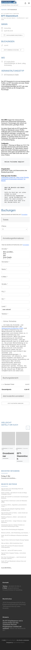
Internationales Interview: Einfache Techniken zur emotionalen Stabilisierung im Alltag (13, 525)
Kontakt (5, 590)
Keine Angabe (15, 257)
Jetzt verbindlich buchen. (12, 50)
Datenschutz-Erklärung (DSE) (13, 328)
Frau (15, 254)
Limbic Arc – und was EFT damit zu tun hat (11, 550)
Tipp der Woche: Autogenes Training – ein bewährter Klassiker (13, 553)
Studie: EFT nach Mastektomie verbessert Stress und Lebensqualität (13, 561)
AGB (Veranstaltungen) (10, 602)
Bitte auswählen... (15, 252)
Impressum (6, 604)
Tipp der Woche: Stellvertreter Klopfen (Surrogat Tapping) (15, 540)
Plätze (4, 226)
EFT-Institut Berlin (9, 61)
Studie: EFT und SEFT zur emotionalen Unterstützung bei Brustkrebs (14, 497)
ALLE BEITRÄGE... (6, 567)
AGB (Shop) (21, 602)
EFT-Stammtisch (22, 456)
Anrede (5, 249)
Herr (15, 255)
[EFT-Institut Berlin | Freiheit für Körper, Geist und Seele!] (8, 2)
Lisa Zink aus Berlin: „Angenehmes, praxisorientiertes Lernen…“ (14, 505)
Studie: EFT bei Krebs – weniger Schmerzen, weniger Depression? (13, 521)
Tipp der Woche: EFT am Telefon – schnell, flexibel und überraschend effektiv (14, 513)
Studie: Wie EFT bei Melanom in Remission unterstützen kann (14, 536)
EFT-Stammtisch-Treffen (11, 75)
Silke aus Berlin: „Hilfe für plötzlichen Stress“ (12, 543)
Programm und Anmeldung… (8, 478)
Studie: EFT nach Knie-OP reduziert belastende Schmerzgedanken (12, 546)
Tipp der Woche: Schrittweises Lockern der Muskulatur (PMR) (14, 501)
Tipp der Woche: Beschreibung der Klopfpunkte (12, 529)
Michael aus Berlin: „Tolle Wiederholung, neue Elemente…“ (15, 532)
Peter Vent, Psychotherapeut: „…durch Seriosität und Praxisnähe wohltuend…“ (13, 557)
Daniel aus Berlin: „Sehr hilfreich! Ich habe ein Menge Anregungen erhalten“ (14, 493)
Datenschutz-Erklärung (18, 604)
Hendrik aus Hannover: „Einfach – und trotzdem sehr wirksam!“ (13, 517)
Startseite (4, 9)
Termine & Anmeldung (15, 590)
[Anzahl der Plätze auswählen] (15, 229)
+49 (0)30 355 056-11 (14, 586)
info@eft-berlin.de (13, 588)
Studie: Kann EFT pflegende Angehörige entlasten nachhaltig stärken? (13, 509)
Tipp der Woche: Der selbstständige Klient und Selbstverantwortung (12, 489)
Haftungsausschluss (9, 606)
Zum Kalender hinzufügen (13, 35)
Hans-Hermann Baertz (9, 18)
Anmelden (24, 214)
